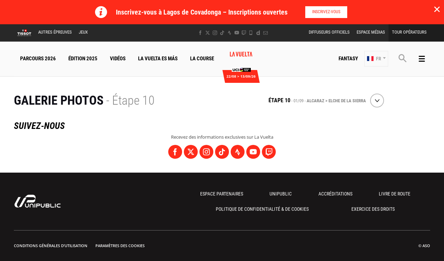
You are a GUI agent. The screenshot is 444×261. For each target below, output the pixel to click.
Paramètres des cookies (120, 245)
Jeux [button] (83, 32)
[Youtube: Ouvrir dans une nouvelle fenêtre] (236, 32)
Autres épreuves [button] (55, 32)
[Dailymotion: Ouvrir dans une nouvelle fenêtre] (258, 32)
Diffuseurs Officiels (329, 32)
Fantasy (348, 58)
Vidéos (118, 58)
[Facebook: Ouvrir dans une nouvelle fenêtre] (200, 32)
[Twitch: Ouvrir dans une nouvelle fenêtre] (243, 32)
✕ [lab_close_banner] (437, 9)
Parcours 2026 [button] (38, 58)
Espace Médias (371, 32)
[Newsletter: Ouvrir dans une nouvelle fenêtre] (265, 32)
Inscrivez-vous (326, 11)
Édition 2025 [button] (82, 58)
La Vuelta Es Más (158, 58)
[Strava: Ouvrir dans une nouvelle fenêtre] (229, 32)
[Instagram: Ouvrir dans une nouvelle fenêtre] (215, 32)
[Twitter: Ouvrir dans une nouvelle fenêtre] (207, 32)
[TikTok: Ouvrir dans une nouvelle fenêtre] (222, 32)
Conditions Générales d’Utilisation (50, 245)
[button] (376, 59)
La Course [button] (202, 58)
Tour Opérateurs (409, 32)
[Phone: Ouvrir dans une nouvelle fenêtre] (251, 32)
